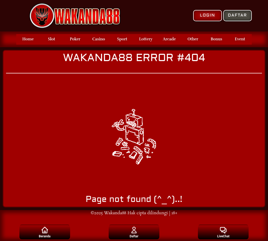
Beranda (45, 232)
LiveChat (223, 232)
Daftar (134, 232)
